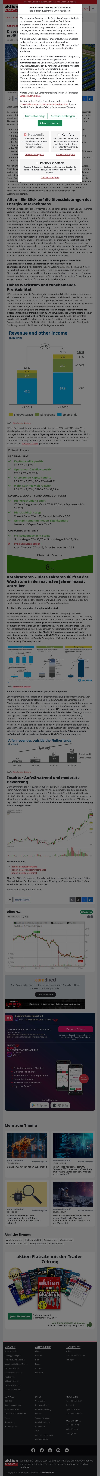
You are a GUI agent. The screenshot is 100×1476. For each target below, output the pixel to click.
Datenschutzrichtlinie (30, 95)
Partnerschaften (52, 163)
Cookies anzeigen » (34, 154)
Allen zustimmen (50, 123)
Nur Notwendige (35, 116)
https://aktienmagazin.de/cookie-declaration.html (44, 104)
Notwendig (36, 134)
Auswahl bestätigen (63, 116)
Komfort (68, 134)
